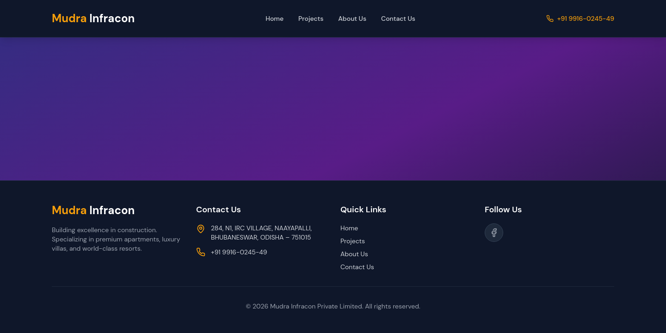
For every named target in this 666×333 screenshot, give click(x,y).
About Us (352, 18)
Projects (310, 18)
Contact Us (398, 18)
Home (274, 18)
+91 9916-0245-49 (585, 18)
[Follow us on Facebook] (494, 232)
